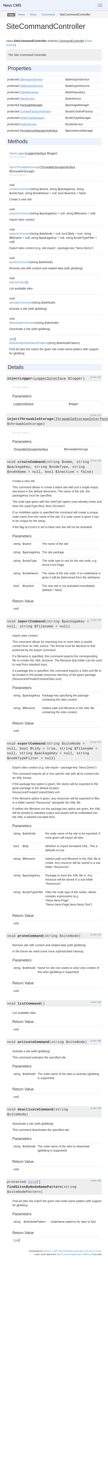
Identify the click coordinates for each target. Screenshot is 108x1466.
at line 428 (95, 1180)
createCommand (20, 189)
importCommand (20, 213)
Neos (21, 14)
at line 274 (95, 742)
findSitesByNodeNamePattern (28, 343)
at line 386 (95, 1040)
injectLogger (17, 153)
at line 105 (95, 377)
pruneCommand (19, 262)
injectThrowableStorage (24, 167)
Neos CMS (12, 5)
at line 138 (95, 460)
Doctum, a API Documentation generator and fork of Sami (72, 1251)
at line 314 (95, 934)
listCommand (17, 282)
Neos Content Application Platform (73, 1254)
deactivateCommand (22, 322)
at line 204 (95, 620)
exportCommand (20, 233)
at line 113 (95, 415)
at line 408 (95, 1108)
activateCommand (21, 302)
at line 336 (95, 1002)
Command (48, 14)
